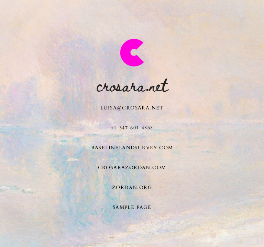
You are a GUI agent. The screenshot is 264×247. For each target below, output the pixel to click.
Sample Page (132, 207)
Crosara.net (132, 84)
